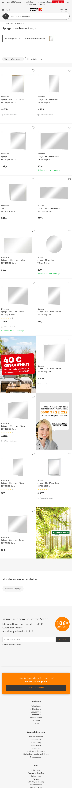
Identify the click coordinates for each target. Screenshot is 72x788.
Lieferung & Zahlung (36, 782)
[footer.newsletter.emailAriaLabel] (28, 639)
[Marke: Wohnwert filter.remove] (13, 59)
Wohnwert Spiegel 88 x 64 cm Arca (50, 125)
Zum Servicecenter (36, 688)
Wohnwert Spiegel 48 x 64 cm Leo (49, 68)
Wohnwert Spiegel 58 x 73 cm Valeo (14, 68)
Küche (36, 723)
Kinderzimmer (36, 717)
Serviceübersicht (36, 737)
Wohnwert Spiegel (7, 125)
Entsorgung (36, 776)
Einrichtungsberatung (36, 751)
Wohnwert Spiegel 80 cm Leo (48, 228)
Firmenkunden (36, 757)
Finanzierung (36, 742)
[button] (6, 10)
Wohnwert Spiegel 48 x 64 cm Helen (14, 280)
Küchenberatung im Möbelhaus (36, 754)
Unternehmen (36, 785)
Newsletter (36, 748)
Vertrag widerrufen (36, 773)
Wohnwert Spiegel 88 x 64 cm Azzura (51, 337)
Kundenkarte (36, 739)
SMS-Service (36, 745)
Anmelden (63, 639)
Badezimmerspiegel (35, 38)
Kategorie (12, 38)
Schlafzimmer (36, 709)
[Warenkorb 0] (66, 10)
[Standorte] (62, 10)
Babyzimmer (36, 712)
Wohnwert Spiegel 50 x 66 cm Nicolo (14, 451)
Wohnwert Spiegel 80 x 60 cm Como (14, 508)
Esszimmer (36, 720)
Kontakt (36, 779)
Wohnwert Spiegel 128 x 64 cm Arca (50, 177)
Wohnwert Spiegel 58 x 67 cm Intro (50, 451)
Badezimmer (36, 715)
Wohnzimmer (36, 706)
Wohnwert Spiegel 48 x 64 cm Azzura (51, 280)
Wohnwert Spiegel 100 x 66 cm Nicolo (15, 394)
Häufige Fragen (36, 770)
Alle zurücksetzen (34, 59)
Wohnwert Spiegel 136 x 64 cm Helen (15, 228)
